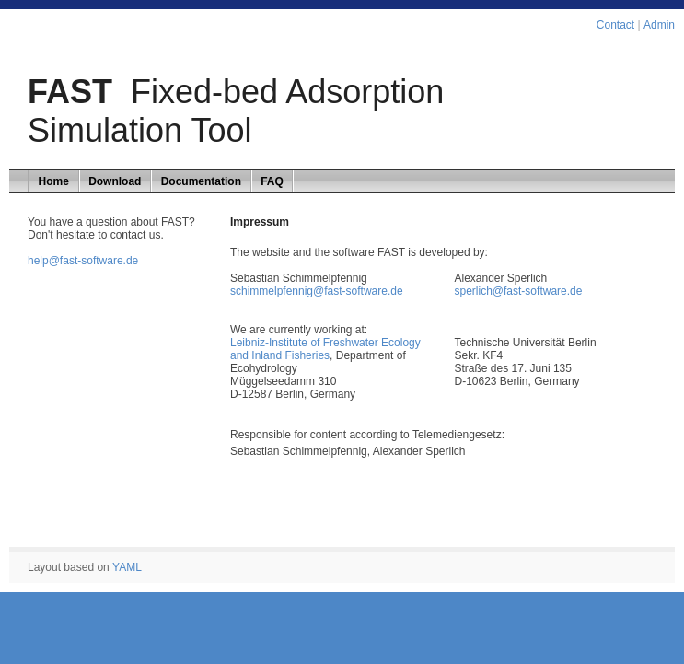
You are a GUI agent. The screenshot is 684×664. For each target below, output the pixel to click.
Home (54, 181)
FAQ (272, 181)
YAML (127, 567)
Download (114, 181)
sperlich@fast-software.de (519, 291)
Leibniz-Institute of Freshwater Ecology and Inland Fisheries (325, 349)
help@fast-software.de (83, 260)
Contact (615, 24)
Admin (659, 24)
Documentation (201, 181)
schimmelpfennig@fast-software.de (316, 291)
